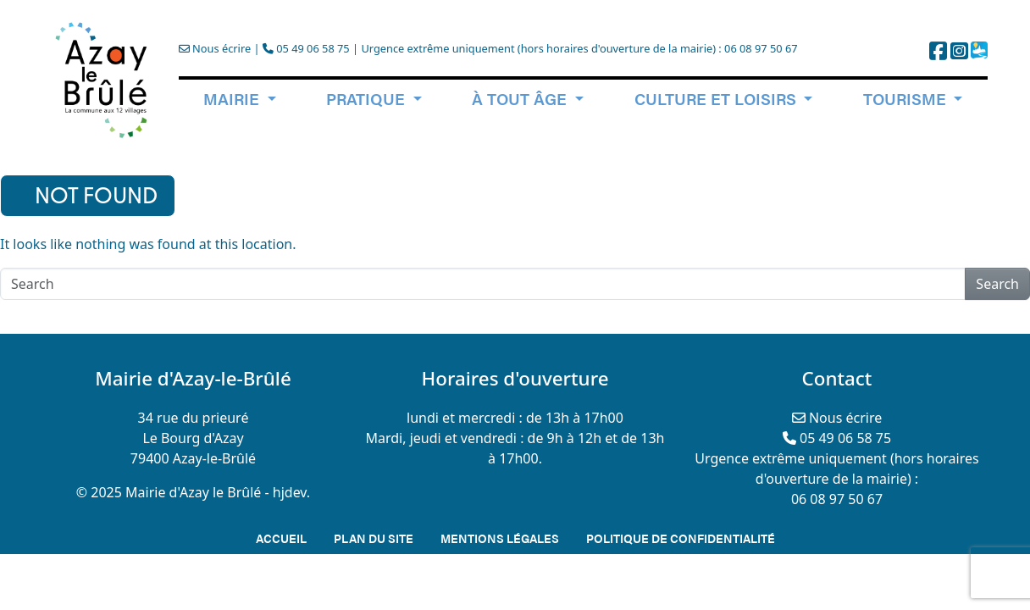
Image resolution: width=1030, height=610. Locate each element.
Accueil (281, 538)
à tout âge (521, 98)
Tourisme (906, 98)
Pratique (367, 98)
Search (997, 283)
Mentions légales (499, 538)
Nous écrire (215, 48)
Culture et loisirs (717, 98)
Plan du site (373, 538)
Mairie (233, 98)
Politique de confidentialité (680, 538)
